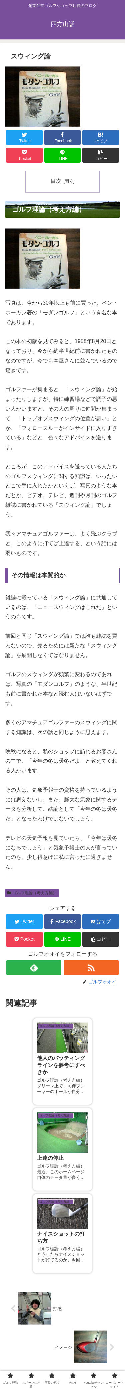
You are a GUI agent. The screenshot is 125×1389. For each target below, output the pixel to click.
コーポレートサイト (91, 1367)
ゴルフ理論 (34, 1348)
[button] (100, 155)
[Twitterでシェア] (24, 137)
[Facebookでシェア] (62, 137)
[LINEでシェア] (62, 155)
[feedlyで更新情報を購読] (33, 967)
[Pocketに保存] (24, 155)
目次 (56, 181)
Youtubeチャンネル (34, 1367)
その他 (91, 1357)
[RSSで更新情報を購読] (91, 967)
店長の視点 (34, 1357)
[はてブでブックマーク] (100, 137)
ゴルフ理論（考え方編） (32, 893)
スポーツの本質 (91, 1348)
